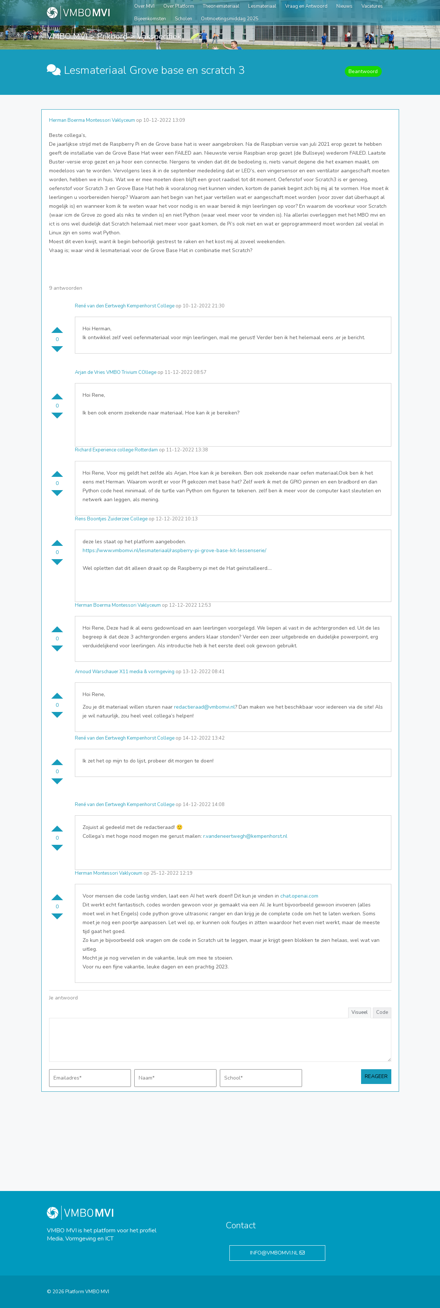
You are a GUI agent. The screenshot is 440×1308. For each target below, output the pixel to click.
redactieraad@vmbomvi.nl (204, 706)
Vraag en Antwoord (306, 6)
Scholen (183, 19)
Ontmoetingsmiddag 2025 (230, 19)
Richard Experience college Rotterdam (116, 450)
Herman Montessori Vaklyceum (108, 873)
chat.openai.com (299, 895)
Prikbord (112, 36)
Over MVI (144, 6)
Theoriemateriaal (221, 6)
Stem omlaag (57, 352)
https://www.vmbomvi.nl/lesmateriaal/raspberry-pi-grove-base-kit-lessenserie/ (174, 550)
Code (382, 1012)
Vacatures (372, 6)
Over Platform (178, 6)
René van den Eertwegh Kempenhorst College (124, 306)
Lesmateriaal (262, 6)
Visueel (359, 1012)
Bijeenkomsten (150, 19)
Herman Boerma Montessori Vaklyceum (92, 120)
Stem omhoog (57, 327)
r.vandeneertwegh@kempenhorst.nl (245, 836)
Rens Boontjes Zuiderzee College (111, 519)
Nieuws (344, 6)
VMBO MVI (67, 36)
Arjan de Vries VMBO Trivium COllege (115, 372)
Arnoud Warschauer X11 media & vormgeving (124, 671)
